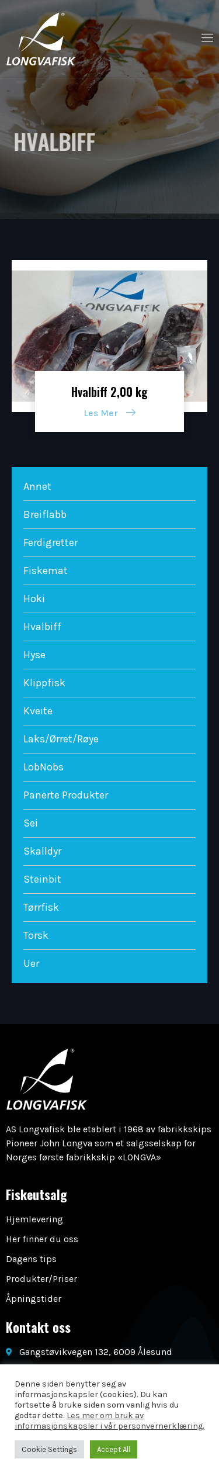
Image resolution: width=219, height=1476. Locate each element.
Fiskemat (45, 570)
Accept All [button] (113, 1449)
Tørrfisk (41, 907)
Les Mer (109, 413)
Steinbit (42, 879)
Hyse (34, 654)
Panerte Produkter (65, 795)
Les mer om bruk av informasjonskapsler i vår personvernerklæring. (109, 1421)
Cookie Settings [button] (49, 1449)
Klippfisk (44, 682)
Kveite (38, 710)
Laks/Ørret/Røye (61, 738)
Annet (37, 486)
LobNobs (43, 767)
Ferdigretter (50, 542)
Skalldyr (42, 851)
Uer (31, 963)
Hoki (34, 598)
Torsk (35, 935)
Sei (30, 823)
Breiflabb (45, 514)
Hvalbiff (42, 626)
